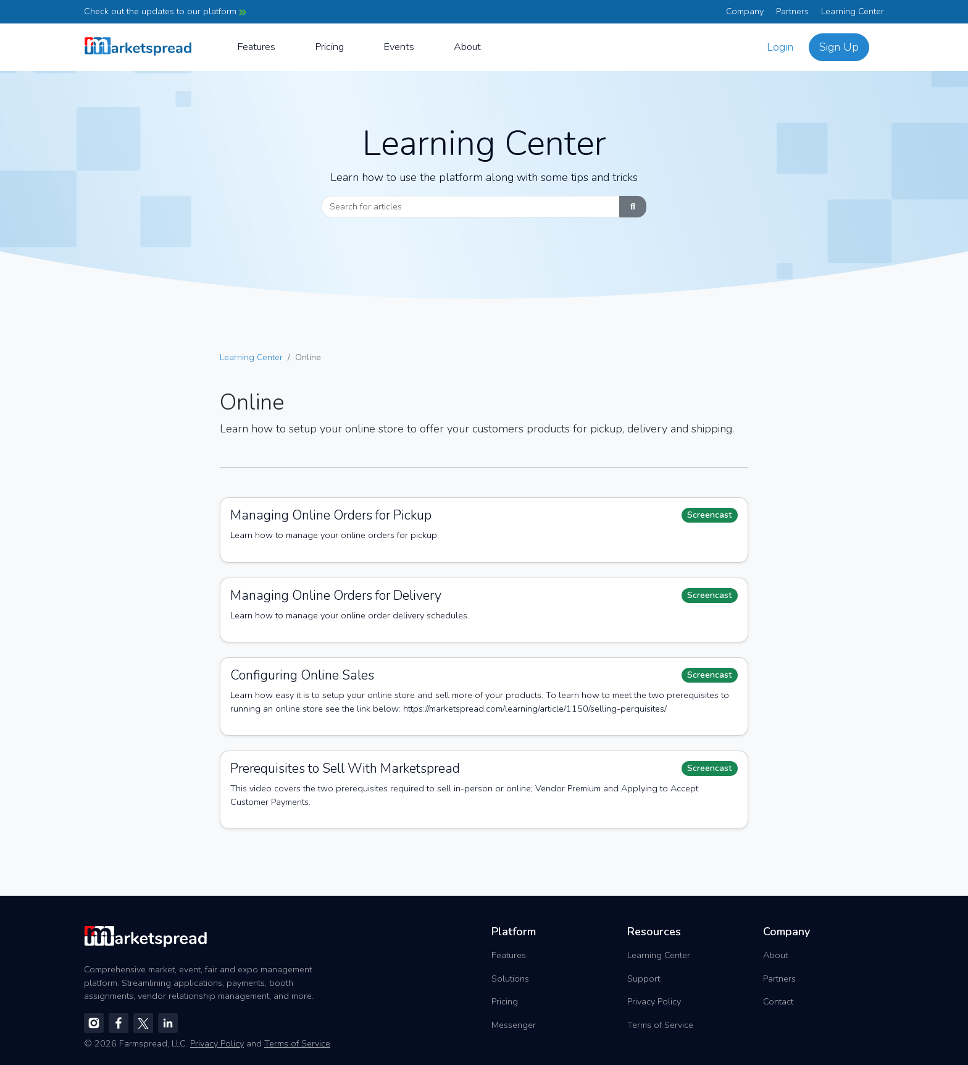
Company (745, 11)
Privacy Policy (654, 1001)
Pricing (329, 47)
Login (780, 47)
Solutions (510, 978)
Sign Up (839, 47)
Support (643, 978)
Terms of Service (660, 1025)
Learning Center (852, 11)
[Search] (471, 207)
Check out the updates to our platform (165, 11)
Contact (778, 1001)
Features (256, 47)
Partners (792, 11)
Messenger (513, 1025)
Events (398, 47)
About (467, 47)
